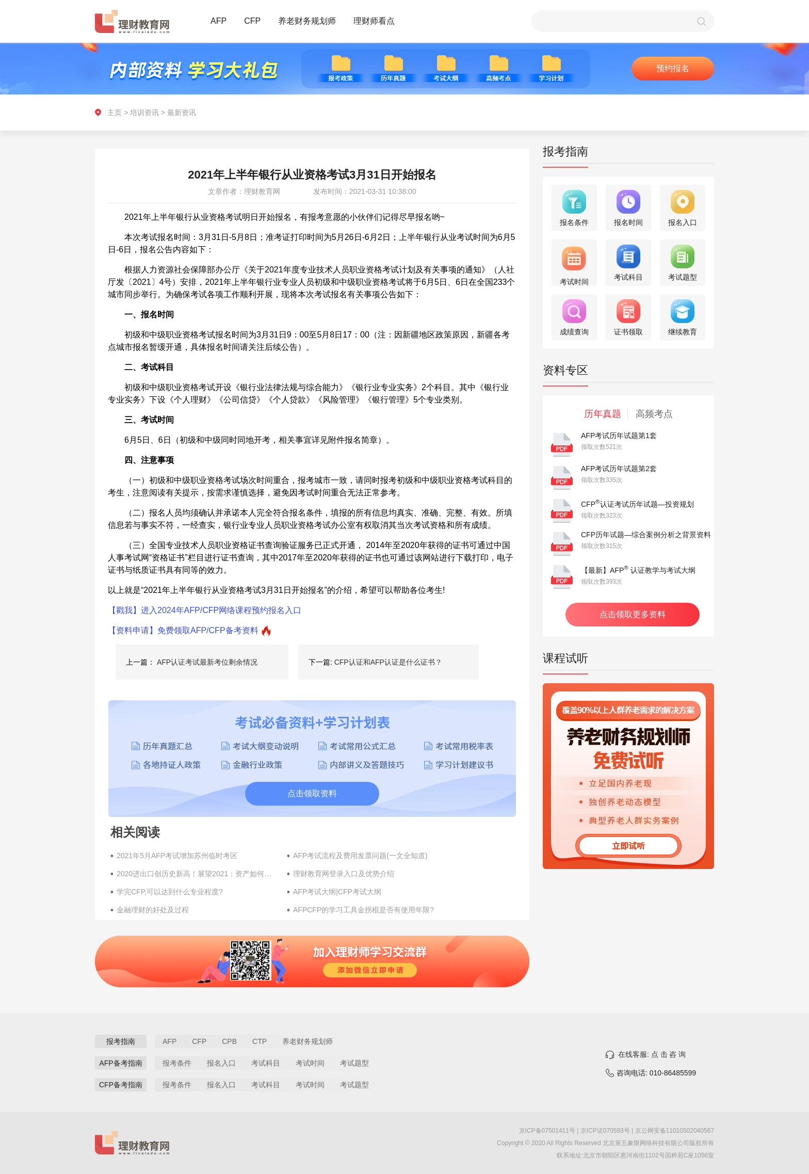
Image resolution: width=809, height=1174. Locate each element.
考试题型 (354, 1063)
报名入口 (221, 1063)
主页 (114, 112)
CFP (252, 21)
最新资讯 (181, 112)
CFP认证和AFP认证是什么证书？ (388, 662)
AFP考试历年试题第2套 (619, 468)
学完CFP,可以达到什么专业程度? (170, 892)
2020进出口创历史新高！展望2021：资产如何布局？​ (197, 874)
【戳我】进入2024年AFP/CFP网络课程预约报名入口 (204, 610)
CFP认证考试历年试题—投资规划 (637, 504)
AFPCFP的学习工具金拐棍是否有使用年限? (363, 910)
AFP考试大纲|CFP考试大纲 (337, 892)
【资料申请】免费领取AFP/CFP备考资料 (183, 630)
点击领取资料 (312, 793)
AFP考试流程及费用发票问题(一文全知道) (360, 855)
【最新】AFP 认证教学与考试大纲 (638, 570)
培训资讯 (144, 112)
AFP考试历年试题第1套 (619, 435)
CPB (229, 1041)
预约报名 (672, 68)
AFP (218, 21)
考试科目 (265, 1063)
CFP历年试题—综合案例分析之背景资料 (646, 534)
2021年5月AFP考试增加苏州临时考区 (177, 855)
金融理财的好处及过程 (153, 910)
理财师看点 (374, 21)
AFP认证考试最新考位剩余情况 (207, 662)
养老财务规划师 (307, 21)
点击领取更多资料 (633, 614)
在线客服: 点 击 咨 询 (652, 1054)
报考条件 (177, 1063)
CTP (259, 1041)
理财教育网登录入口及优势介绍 (343, 874)
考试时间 (310, 1063)
